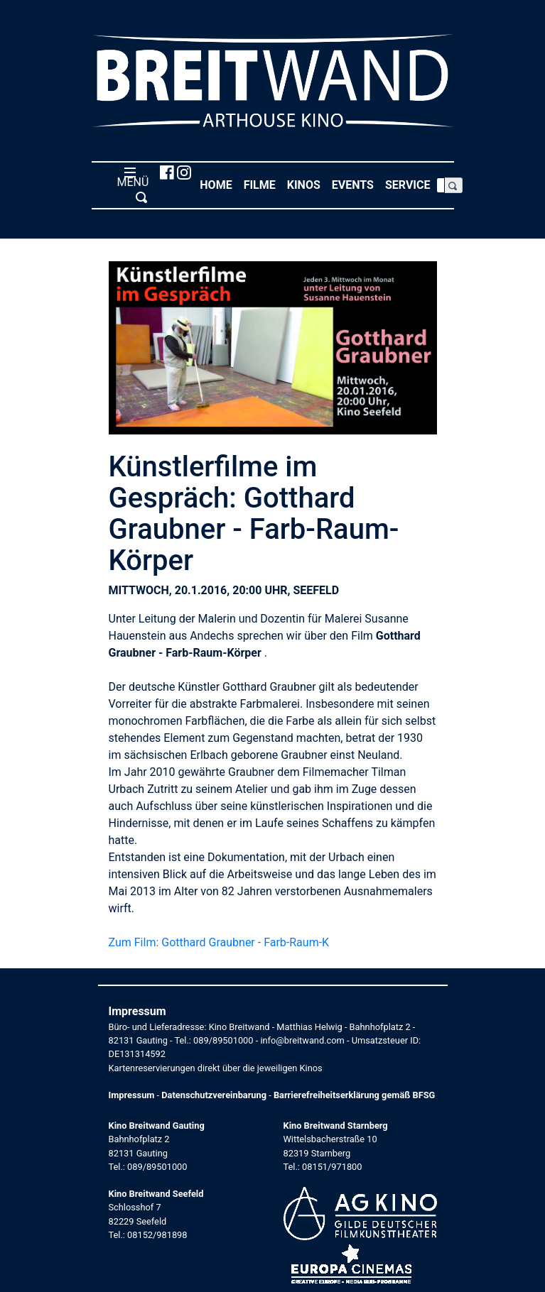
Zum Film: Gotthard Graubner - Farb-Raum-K (219, 942)
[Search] (440, 185)
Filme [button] (262, 184)
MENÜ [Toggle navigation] (130, 184)
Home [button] (218, 184)
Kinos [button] (306, 184)
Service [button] (410, 184)
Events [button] (355, 184)
